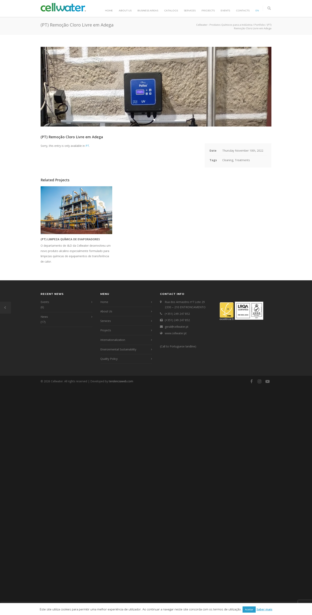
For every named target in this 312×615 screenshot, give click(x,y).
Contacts (243, 10)
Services (190, 10)
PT (87, 374)
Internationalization (112, 568)
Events (225, 10)
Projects (208, 10)
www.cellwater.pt (176, 561)
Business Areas (147, 10)
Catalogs (171, 10)
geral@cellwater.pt (176, 555)
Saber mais (264, 609)
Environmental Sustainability (118, 578)
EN (257, 10)
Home (109, 10)
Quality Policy (109, 587)
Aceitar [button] (249, 609)
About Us (125, 10)
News (44, 545)
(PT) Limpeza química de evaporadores (70, 468)
